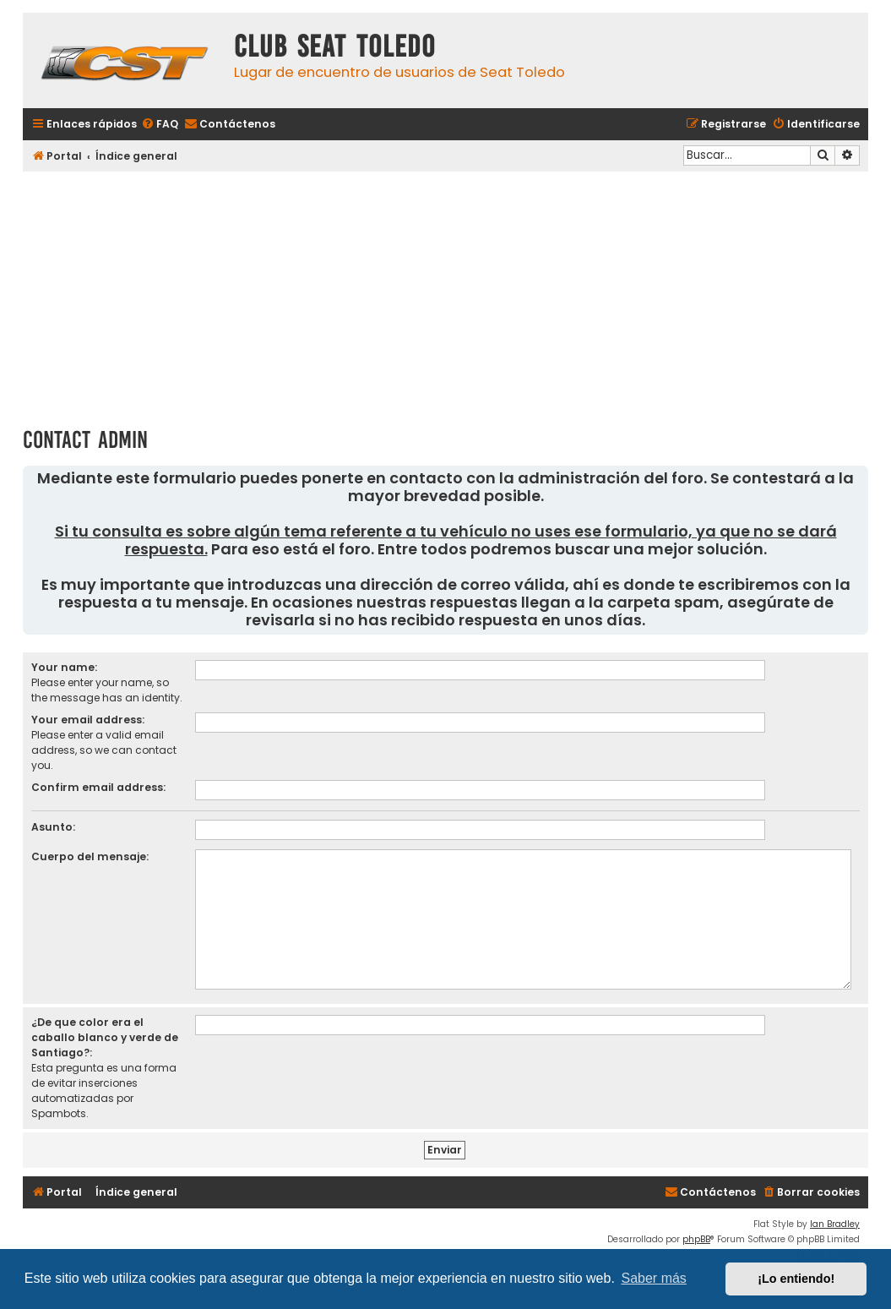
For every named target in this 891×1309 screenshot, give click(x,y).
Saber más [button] (654, 1278)
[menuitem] (159, 124)
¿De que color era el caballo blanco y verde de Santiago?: (104, 1037)
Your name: (64, 667)
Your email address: (87, 719)
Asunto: (53, 827)
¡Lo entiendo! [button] (796, 1278)
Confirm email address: (98, 787)
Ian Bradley (835, 1224)
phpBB (696, 1239)
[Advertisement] (445, 293)
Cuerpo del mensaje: (90, 856)
